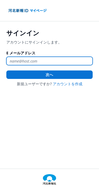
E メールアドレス (20, 52)
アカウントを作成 (67, 83)
